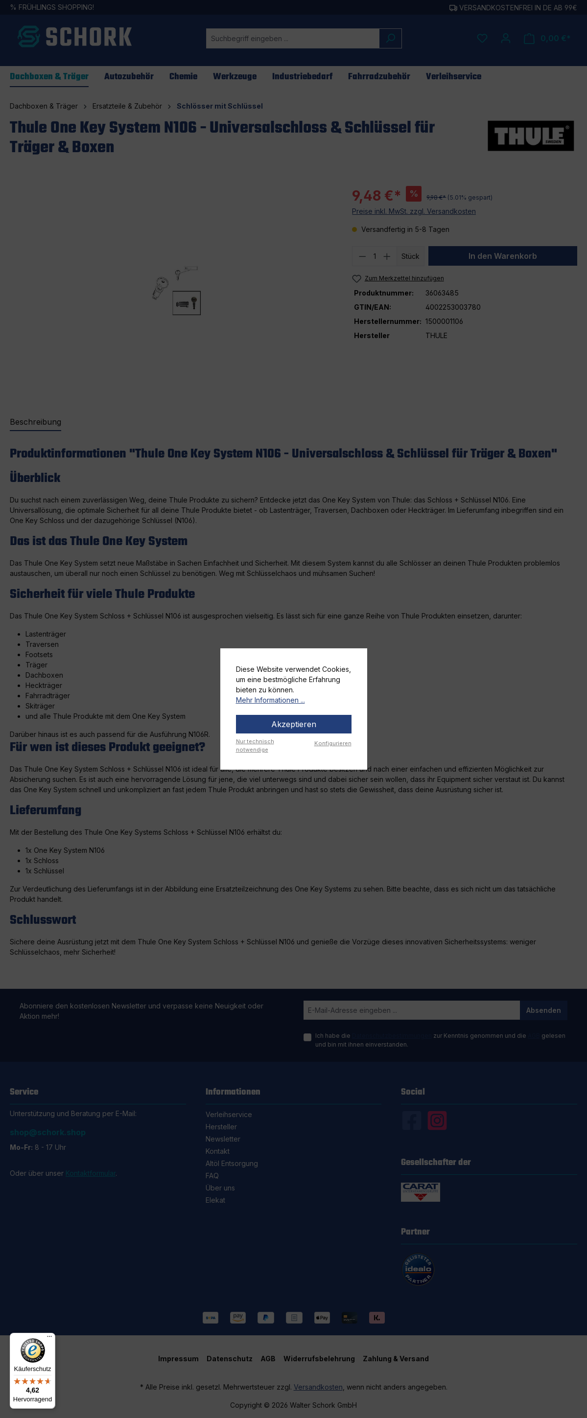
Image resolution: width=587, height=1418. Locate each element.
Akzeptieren (293, 724)
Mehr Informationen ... (270, 700)
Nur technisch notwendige (255, 745)
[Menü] (49, 1339)
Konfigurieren (333, 743)
